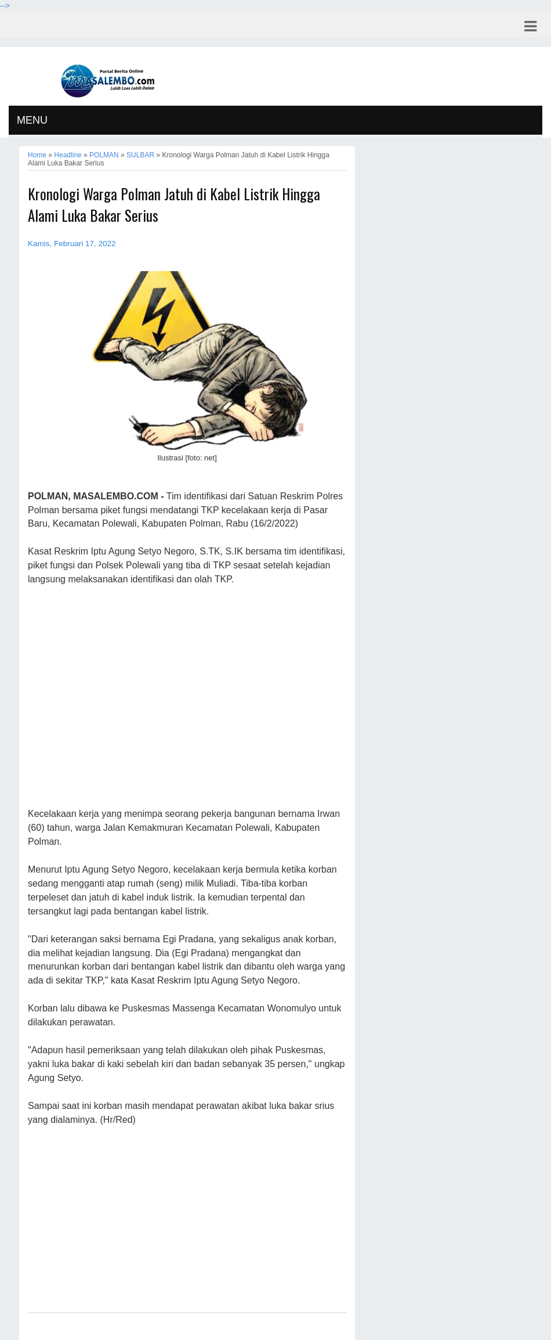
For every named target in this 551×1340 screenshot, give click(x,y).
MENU (32, 120)
